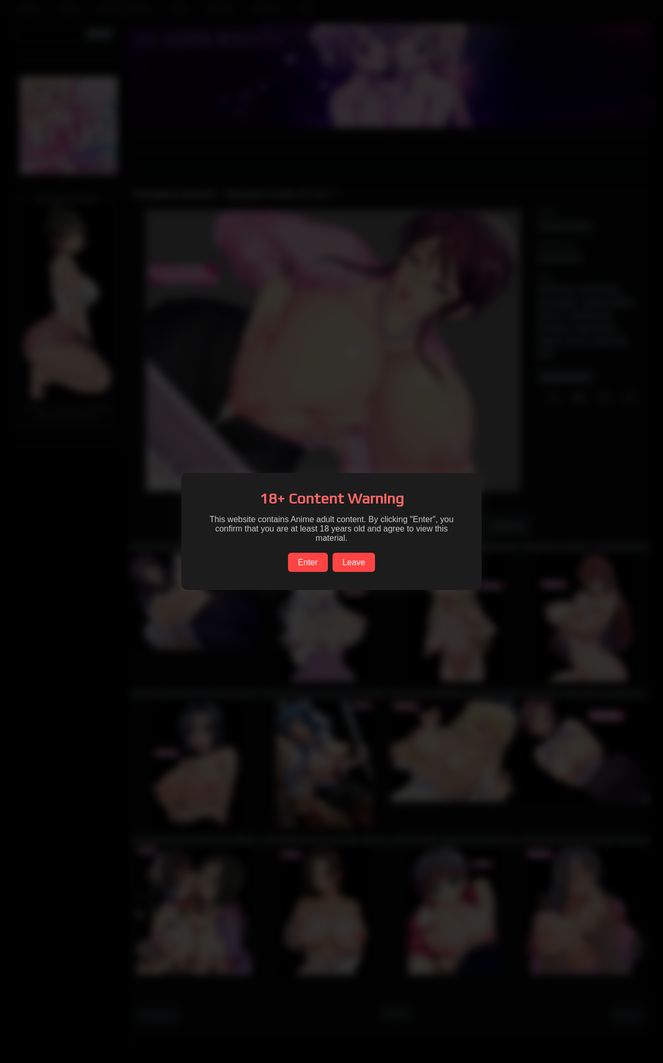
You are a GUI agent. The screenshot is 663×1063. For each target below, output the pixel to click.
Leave (353, 562)
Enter (308, 562)
